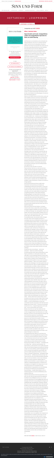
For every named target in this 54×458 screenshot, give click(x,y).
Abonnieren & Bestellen (29, 10)
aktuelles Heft (14, 10)
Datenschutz (28, 451)
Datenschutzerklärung (49, 456)
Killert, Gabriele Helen (30, 31)
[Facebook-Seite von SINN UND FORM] (51, 447)
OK (44, 456)
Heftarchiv (21, 10)
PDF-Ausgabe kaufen (15, 63)
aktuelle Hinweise (40, 10)
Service (46, 10)
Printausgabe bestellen (14, 57)
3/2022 (38, 28)
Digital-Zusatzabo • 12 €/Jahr (15, 79)
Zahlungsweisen (28, 452)
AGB (36, 452)
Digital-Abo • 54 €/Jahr (15, 77)
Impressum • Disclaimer (21, 451)
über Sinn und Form (5, 10)
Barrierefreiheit (34, 451)
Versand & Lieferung (20, 452)
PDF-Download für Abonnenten (15, 66)
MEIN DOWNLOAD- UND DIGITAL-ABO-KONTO (45, 1)
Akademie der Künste (18, 1)
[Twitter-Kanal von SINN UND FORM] (49, 447)
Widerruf (32, 452)
